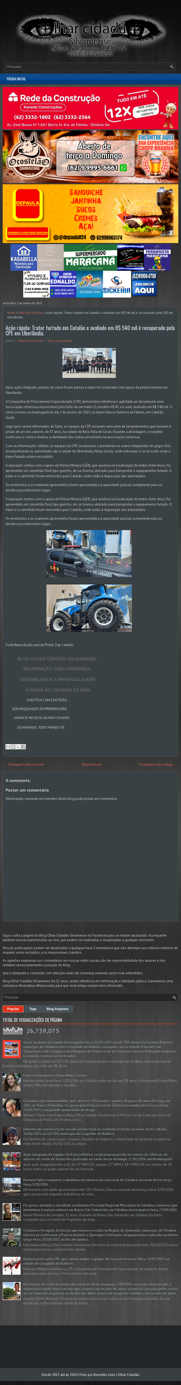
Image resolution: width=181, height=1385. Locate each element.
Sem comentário (60, 341)
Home (11, 313)
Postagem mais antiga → (158, 764)
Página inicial (16, 78)
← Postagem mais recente (24, 764)
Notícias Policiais (31, 313)
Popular (13, 1009)
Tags (33, 1009)
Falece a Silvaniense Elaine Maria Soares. (55, 1075)
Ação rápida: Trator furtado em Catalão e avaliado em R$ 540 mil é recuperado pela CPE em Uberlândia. (90, 330)
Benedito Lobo (105, 1374)
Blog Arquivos (58, 1009)
